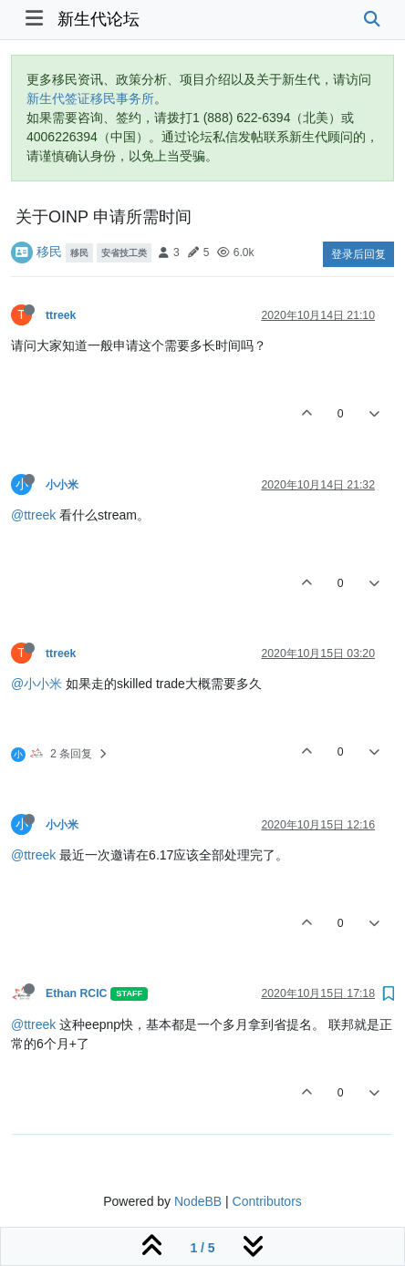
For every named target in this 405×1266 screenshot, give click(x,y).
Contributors (267, 1201)
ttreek (61, 315)
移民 (49, 251)
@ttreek (33, 515)
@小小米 (36, 683)
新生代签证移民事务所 (90, 98)
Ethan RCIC (76, 993)
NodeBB (198, 1201)
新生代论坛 (98, 19)
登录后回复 (358, 254)
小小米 (62, 485)
